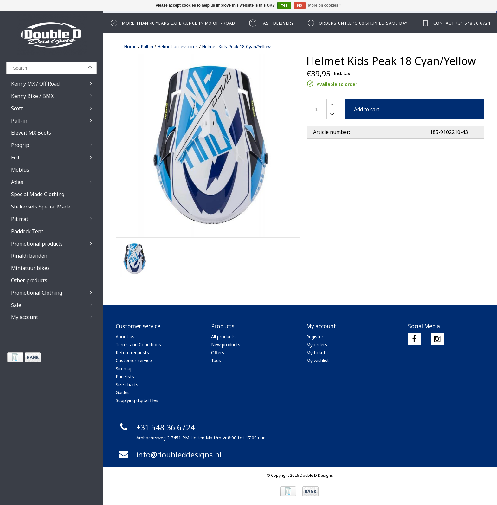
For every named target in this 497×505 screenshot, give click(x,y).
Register (314, 337)
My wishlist (317, 360)
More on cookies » (325, 5)
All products (223, 337)
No (299, 5)
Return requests (132, 352)
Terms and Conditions (138, 345)
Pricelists (125, 377)
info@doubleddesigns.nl (169, 454)
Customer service (134, 360)
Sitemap (124, 369)
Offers (217, 352)
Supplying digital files (137, 400)
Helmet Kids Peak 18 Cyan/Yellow (236, 46)
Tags (216, 360)
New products (225, 345)
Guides (123, 392)
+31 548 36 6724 (156, 427)
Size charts (127, 384)
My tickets (317, 352)
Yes (284, 5)
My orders (316, 345)
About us (125, 337)
